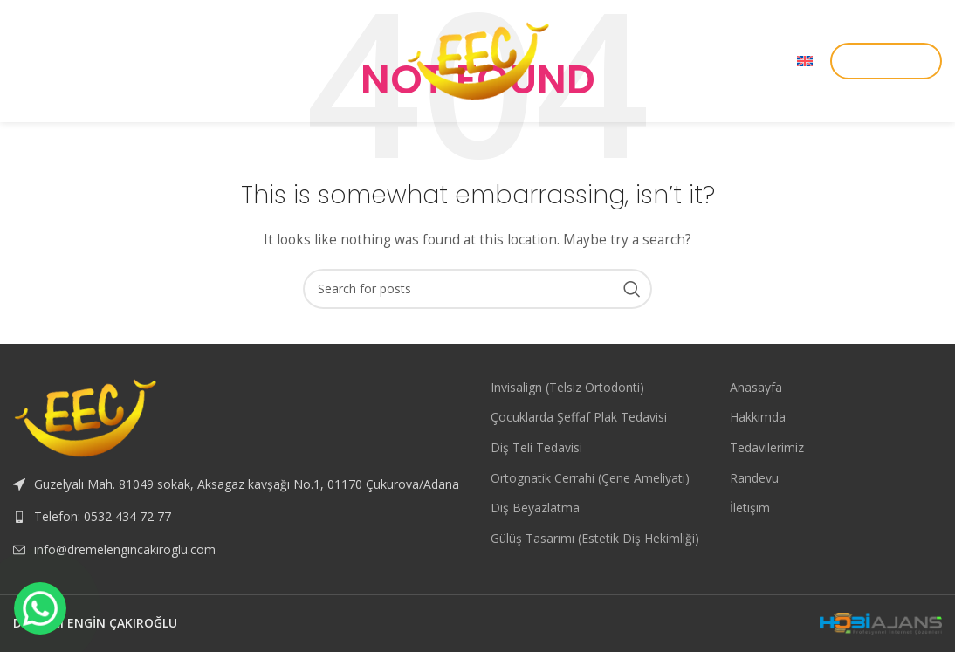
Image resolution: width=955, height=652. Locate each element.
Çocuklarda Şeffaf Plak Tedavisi (579, 416)
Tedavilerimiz (767, 447)
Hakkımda (758, 416)
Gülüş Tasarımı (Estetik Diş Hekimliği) (595, 538)
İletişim (750, 507)
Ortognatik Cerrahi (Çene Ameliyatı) (590, 478)
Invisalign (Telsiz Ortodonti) (567, 387)
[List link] (238, 516)
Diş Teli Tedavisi (536, 447)
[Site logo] (477, 59)
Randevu (754, 478)
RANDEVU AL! (886, 60)
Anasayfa (756, 387)
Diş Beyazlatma (535, 507)
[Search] (477, 289)
